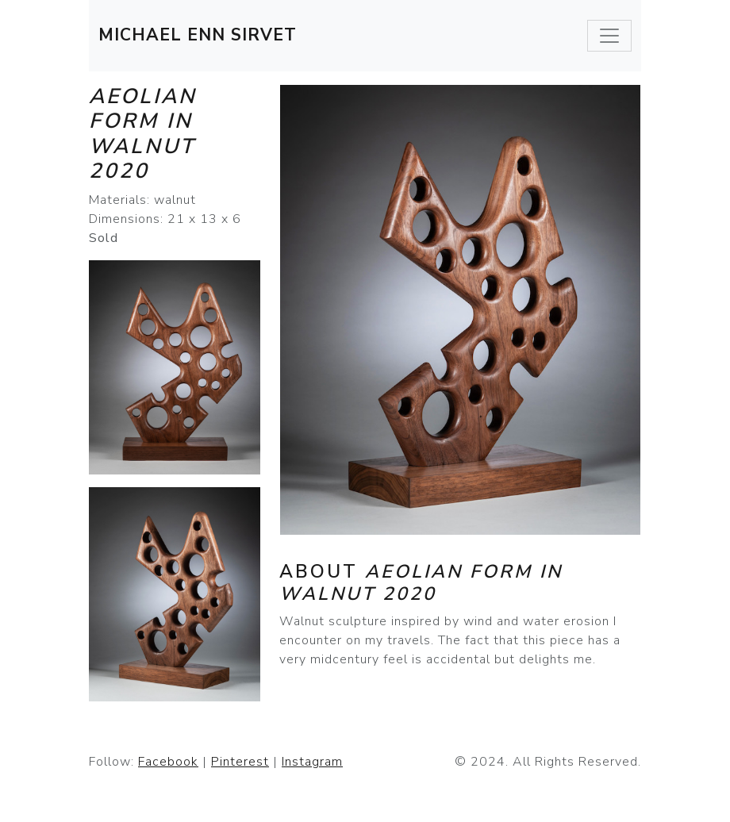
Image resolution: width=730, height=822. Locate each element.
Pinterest (240, 761)
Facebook (168, 761)
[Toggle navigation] (609, 36)
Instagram (312, 761)
